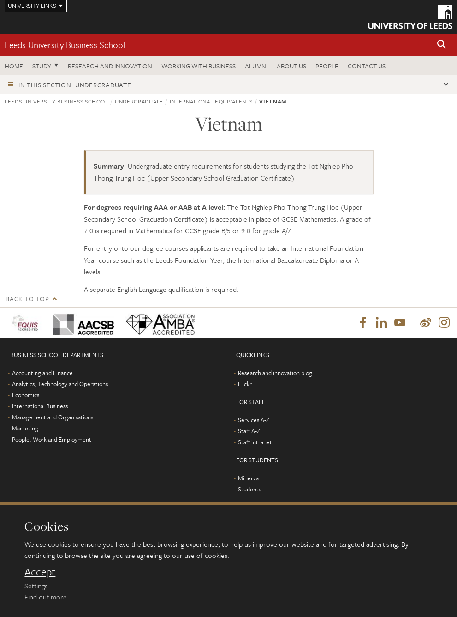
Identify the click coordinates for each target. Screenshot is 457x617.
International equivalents (211, 101)
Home (14, 66)
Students (249, 489)
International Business (40, 406)
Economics (25, 394)
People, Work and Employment (51, 439)
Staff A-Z (249, 431)
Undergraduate (139, 101)
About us (291, 66)
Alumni (256, 66)
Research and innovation (110, 66)
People (326, 66)
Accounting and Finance (42, 372)
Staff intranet (255, 442)
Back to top (27, 298)
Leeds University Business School (65, 44)
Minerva (248, 478)
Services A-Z (253, 419)
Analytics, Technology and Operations (60, 383)
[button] (441, 45)
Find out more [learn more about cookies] (45, 597)
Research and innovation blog (275, 372)
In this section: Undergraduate (74, 85)
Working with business (198, 66)
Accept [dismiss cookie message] (39, 571)
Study (41, 66)
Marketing (25, 428)
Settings (35, 586)
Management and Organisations (52, 417)
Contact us (367, 66)
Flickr (245, 383)
